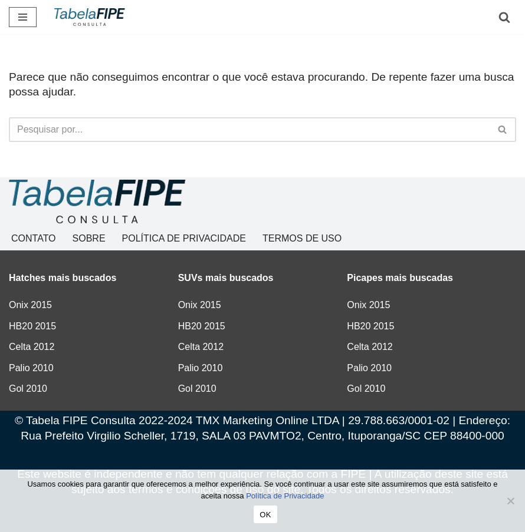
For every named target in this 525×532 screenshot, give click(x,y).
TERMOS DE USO (302, 238)
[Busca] (504, 17)
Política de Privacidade (285, 495)
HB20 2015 (32, 326)
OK (265, 514)
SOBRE (89, 238)
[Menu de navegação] (23, 17)
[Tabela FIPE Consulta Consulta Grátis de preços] (89, 17)
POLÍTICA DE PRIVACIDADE (184, 238)
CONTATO (33, 238)
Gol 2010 (28, 389)
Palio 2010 (31, 368)
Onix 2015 (30, 305)
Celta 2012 (31, 347)
